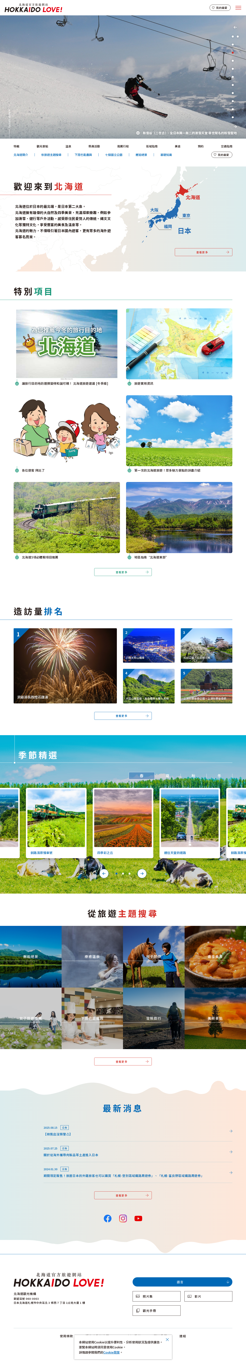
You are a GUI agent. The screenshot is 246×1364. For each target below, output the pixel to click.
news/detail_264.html (29, 1122)
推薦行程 (123, 146)
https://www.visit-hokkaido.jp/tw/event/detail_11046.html (56, 630)
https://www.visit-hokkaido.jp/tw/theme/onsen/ (83, 929)
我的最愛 (221, 8)
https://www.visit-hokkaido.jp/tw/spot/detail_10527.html (188, 791)
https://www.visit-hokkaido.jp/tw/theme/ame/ (82, 991)
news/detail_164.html (29, 1164)
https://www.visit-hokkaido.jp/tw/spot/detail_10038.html (148, 633)
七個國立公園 (113, 155)
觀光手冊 (149, 1310)
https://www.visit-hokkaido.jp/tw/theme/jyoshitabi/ (24, 991)
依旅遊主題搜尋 (51, 155)
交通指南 (226, 146)
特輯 (16, 146)
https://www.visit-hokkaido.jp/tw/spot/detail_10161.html (206, 633)
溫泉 (68, 146)
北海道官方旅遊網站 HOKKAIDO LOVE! (33, 7)
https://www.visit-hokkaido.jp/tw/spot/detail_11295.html (206, 674)
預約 (201, 146)
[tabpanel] (123, 77)
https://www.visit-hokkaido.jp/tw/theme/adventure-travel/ (152, 991)
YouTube (138, 1218)
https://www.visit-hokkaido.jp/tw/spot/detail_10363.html (121, 791)
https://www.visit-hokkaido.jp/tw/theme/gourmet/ (208, 929)
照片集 (148, 1296)
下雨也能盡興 (83, 155)
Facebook (107, 1218)
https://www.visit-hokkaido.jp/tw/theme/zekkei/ (22, 929)
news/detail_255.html (29, 1143)
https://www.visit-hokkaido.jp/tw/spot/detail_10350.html (148, 674)
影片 (198, 1296)
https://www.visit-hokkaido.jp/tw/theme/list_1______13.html (215, 993)
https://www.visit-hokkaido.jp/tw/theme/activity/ (146, 929)
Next (235, 126)
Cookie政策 (111, 1352)
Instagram (122, 1218)
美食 (178, 146)
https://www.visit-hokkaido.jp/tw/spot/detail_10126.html (54, 791)
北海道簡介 (21, 155)
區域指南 (152, 146)
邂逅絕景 (141, 155)
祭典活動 (94, 146)
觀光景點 (42, 146)
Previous (235, 27)
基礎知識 (166, 155)
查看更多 (202, 252)
